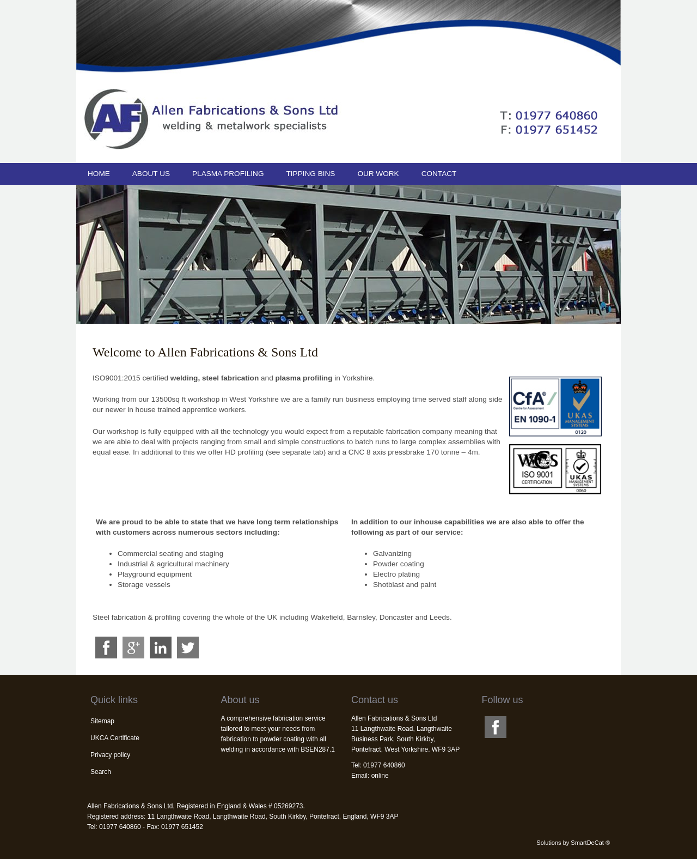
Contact (439, 174)
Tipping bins (310, 174)
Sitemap (102, 721)
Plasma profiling (228, 174)
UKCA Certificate (114, 738)
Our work (378, 174)
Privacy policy (110, 755)
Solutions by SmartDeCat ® (573, 842)
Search (100, 772)
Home (99, 174)
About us (151, 174)
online (380, 775)
